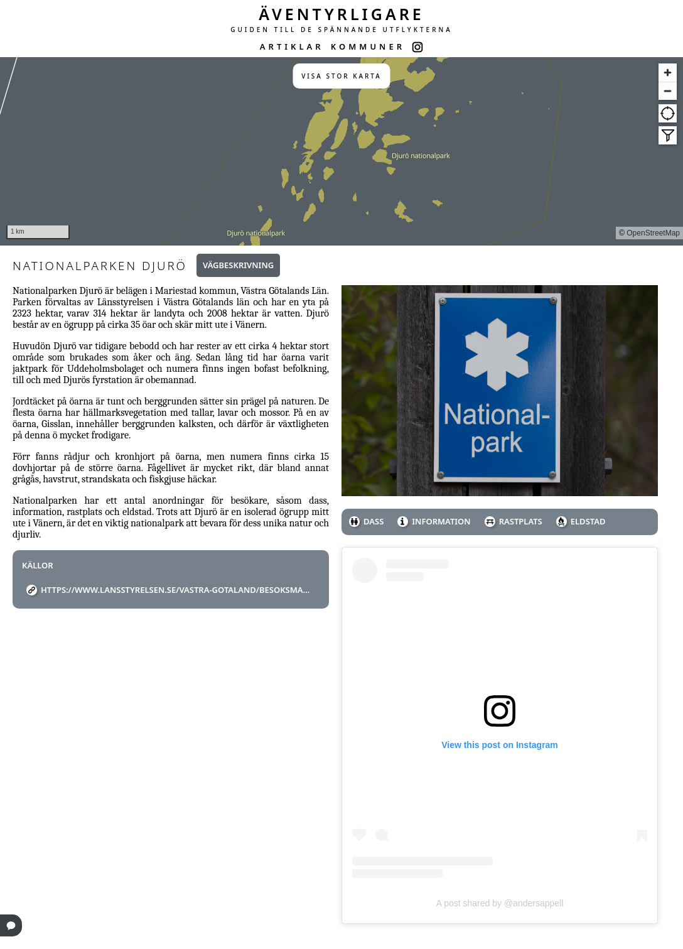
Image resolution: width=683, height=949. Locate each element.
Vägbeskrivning (238, 265)
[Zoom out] (668, 91)
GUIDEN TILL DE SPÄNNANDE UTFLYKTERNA (341, 29)
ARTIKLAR (292, 46)
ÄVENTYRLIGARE (341, 13)
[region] (341, 151)
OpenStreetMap (653, 233)
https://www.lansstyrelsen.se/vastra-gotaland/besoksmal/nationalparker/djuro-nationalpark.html (175, 589)
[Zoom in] (668, 72)
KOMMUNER (368, 46)
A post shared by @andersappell (500, 903)
